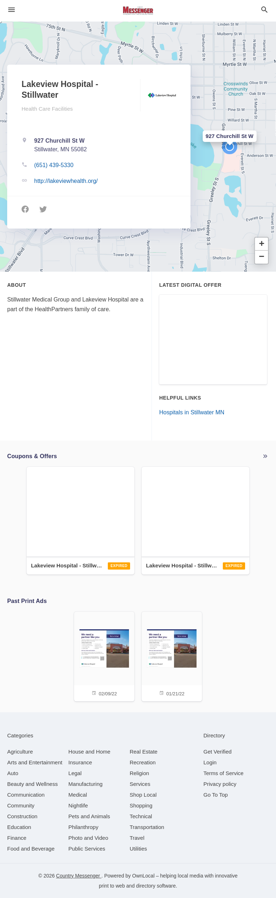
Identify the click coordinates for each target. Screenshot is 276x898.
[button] (229, 146)
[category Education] (19, 827)
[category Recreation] (143, 762)
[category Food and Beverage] (31, 849)
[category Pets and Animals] (89, 816)
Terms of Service (223, 773)
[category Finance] (16, 838)
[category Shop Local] (143, 795)
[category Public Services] (86, 849)
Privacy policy (219, 784)
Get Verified (217, 752)
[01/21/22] (172, 656)
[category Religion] (139, 773)
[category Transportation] (147, 827)
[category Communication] (26, 795)
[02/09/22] (104, 656)
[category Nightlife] (78, 805)
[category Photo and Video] (88, 838)
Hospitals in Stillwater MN (191, 412)
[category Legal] (75, 773)
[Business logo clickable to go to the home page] (138, 10)
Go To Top (215, 795)
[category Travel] (137, 838)
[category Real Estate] (144, 752)
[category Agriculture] (20, 752)
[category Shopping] (141, 805)
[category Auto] (12, 773)
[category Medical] (77, 795)
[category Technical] (141, 816)
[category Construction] (22, 816)
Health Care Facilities (47, 109)
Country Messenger (78, 876)
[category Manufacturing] (85, 784)
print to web (112, 886)
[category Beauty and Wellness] (32, 784)
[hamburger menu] (11, 9)
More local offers (265, 456)
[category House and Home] (89, 752)
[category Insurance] (80, 762)
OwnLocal (143, 876)
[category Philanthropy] (83, 827)
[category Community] (20, 805)
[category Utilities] (138, 849)
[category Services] (140, 784)
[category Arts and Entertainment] (34, 762)
